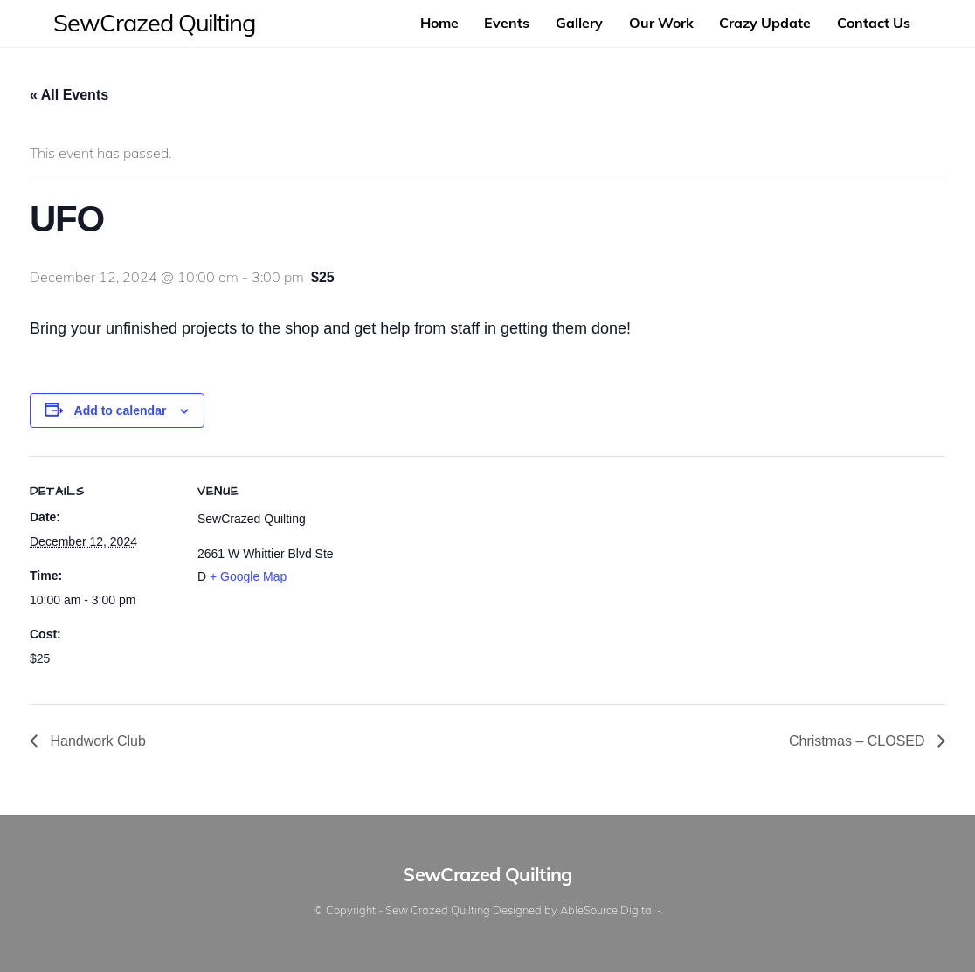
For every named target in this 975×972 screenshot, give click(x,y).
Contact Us (873, 22)
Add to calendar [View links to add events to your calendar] (120, 410)
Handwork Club (96, 741)
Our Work (661, 22)
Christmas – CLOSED (859, 741)
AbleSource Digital (607, 910)
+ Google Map (248, 576)
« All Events (69, 94)
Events (506, 22)
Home (439, 22)
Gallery (579, 22)
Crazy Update (765, 22)
